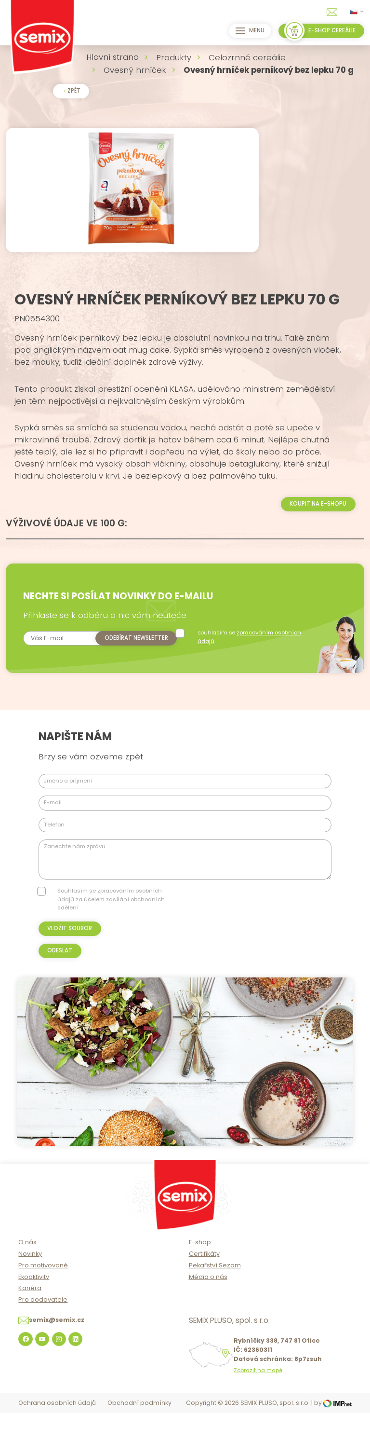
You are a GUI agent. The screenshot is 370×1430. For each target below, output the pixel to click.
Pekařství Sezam (215, 1283)
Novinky (30, 1271)
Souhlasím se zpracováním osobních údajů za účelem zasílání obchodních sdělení (111, 917)
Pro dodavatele (42, 1317)
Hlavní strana (112, 57)
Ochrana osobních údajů (57, 1421)
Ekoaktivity (33, 1294)
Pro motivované (43, 1283)
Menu (248, 31)
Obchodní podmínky (139, 1421)
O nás (27, 1260)
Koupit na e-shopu (318, 522)
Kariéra (29, 1306)
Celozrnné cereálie (247, 57)
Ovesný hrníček (135, 70)
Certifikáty (204, 1271)
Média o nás (208, 1294)
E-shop (200, 1260)
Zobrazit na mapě (258, 1388)
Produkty (173, 57)
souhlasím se (253, 655)
